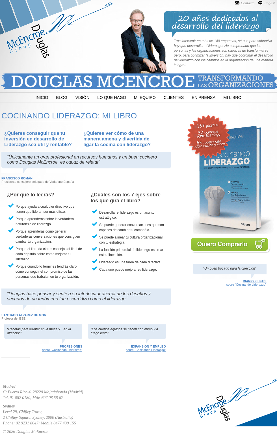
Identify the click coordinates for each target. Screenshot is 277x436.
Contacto (247, 3)
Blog (61, 97)
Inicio (42, 97)
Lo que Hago (111, 97)
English (270, 3)
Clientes (174, 97)
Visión (82, 97)
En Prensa (203, 97)
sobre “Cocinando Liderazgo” (230, 282)
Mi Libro (232, 97)
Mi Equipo (145, 97)
